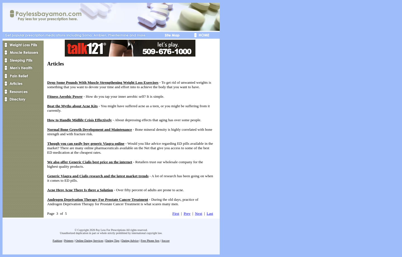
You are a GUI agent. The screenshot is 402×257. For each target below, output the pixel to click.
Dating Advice (130, 240)
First (175, 213)
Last (210, 213)
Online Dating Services (89, 240)
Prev (187, 213)
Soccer (165, 240)
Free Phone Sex (150, 240)
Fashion (57, 240)
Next (198, 213)
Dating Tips (112, 240)
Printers (68, 240)
